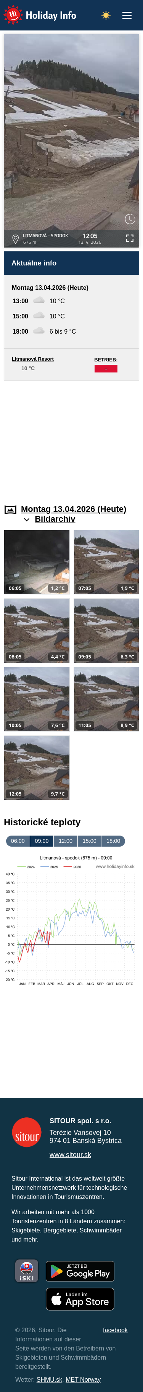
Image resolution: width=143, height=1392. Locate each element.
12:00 (65, 841)
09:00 (41, 841)
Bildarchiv (55, 519)
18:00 (113, 841)
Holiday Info (32, 10)
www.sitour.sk (70, 1155)
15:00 (89, 841)
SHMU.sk (50, 1379)
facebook (115, 1330)
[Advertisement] (71, 437)
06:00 (18, 841)
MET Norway (83, 1379)
